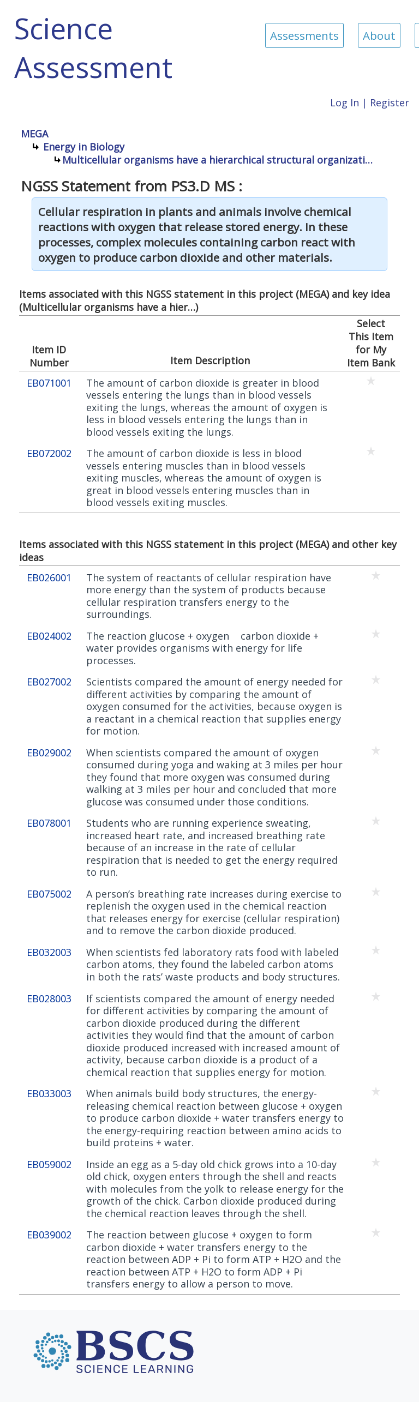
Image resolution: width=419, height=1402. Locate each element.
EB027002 (49, 682)
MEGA (34, 133)
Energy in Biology (83, 146)
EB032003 (49, 952)
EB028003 (49, 998)
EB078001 (49, 823)
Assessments (304, 35)
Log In (344, 102)
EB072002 (49, 453)
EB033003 (49, 1093)
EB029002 (49, 753)
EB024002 (49, 636)
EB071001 (49, 383)
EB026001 (49, 577)
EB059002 (49, 1164)
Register (389, 102)
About (379, 35)
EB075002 (49, 894)
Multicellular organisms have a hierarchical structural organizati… (217, 159)
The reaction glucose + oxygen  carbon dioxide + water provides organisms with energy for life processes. (202, 648)
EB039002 (49, 1235)
